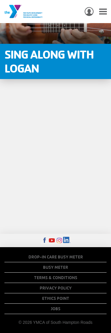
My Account (89, 11)
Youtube (52, 240)
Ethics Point (55, 298)
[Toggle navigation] (103, 11)
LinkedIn (66, 240)
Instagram (59, 240)
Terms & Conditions (55, 277)
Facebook (44, 240)
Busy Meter (55, 267)
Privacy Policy (56, 288)
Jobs (55, 308)
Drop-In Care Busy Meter (55, 257)
